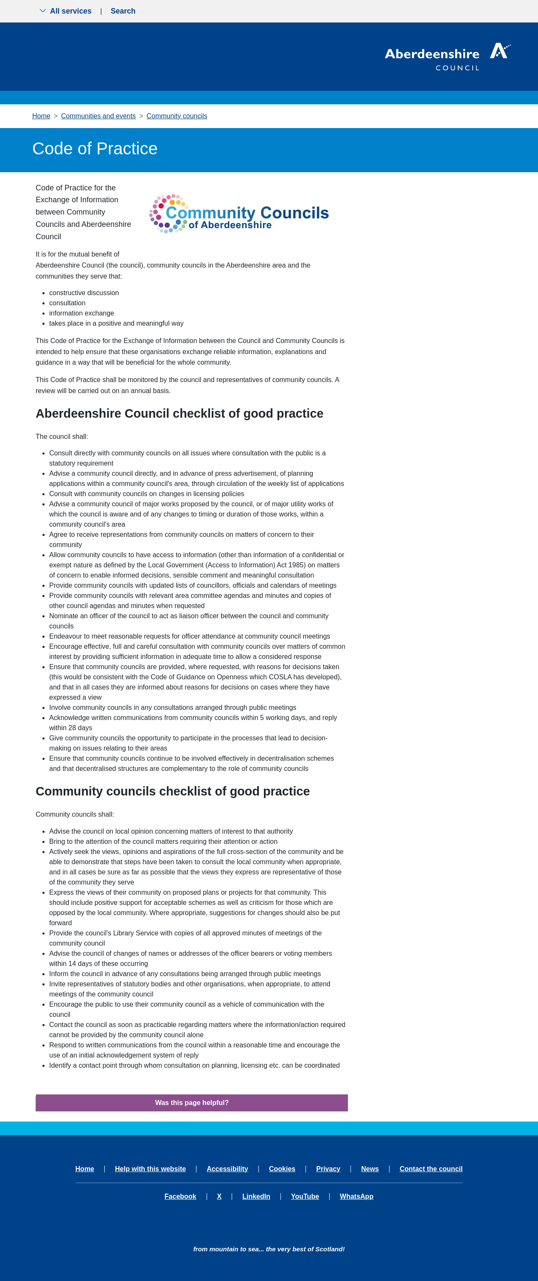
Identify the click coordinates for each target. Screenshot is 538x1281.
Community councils (176, 116)
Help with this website (150, 1169)
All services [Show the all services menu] (65, 11)
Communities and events (98, 116)
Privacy (328, 1169)
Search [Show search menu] (123, 11)
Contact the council (431, 1169)
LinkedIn (256, 1196)
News (370, 1169)
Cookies (282, 1169)
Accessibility (227, 1169)
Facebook (180, 1196)
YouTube (305, 1196)
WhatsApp (356, 1196)
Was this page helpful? (192, 1102)
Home (41, 116)
